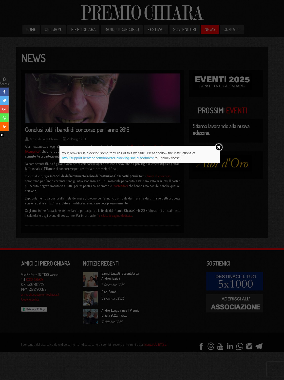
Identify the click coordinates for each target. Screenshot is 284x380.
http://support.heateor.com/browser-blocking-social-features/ (108, 158)
